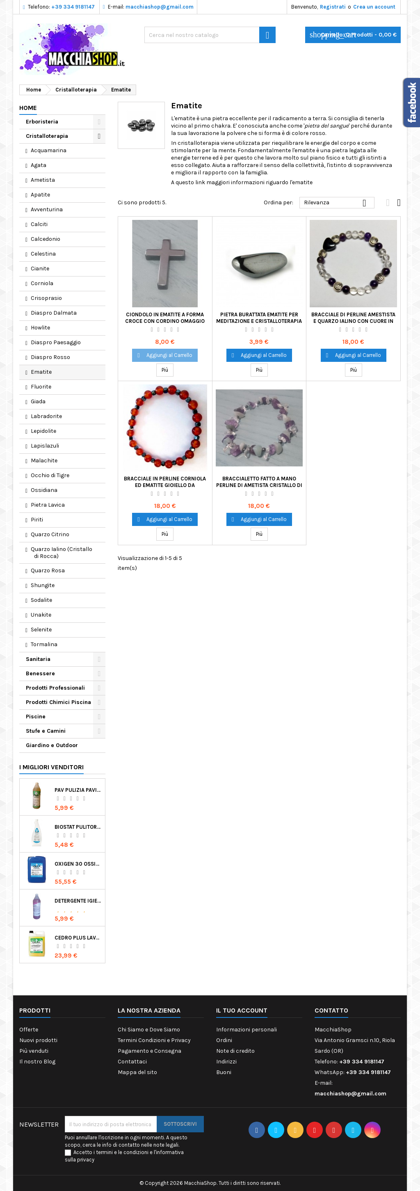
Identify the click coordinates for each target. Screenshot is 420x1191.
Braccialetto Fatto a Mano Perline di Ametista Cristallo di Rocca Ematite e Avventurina (259, 485)
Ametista (43, 179)
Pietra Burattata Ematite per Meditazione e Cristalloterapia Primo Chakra (259, 321)
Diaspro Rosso (50, 357)
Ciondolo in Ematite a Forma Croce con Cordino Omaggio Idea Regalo (165, 321)
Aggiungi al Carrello (164, 355)
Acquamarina (48, 150)
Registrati (333, 7)
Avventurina (47, 209)
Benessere (40, 673)
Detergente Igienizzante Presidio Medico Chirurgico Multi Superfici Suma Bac (78, 901)
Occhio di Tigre (50, 475)
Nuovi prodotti (38, 1040)
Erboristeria (42, 121)
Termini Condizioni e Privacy (154, 1040)
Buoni (223, 1072)
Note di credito (235, 1050)
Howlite (40, 327)
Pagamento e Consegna (149, 1050)
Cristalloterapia (47, 136)
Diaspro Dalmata (54, 312)
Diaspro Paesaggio (56, 342)
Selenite (41, 629)
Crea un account (374, 7)
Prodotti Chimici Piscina (58, 702)
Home (28, 108)
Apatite (40, 194)
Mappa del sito (137, 1072)
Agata (38, 165)
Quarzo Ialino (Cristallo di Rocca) (61, 553)
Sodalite (41, 600)
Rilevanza (337, 203)
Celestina (43, 253)
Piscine (36, 716)
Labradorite (46, 416)
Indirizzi (226, 1061)
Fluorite (41, 386)
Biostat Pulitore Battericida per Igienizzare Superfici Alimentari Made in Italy (78, 827)
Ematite (41, 371)
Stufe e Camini (46, 730)
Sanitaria (38, 659)
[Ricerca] (210, 35)
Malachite (44, 460)
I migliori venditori (51, 767)
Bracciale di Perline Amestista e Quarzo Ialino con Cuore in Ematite (353, 321)
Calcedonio (45, 238)
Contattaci (132, 1061)
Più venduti (33, 1050)
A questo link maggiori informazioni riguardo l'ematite (242, 182)
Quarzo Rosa (48, 570)
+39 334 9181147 (73, 7)
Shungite (43, 585)
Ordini (224, 1040)
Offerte (28, 1029)
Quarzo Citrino (50, 534)
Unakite (41, 614)
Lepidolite (43, 430)
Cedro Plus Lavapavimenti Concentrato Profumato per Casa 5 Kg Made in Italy (78, 938)
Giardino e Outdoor (52, 745)
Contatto (331, 1010)
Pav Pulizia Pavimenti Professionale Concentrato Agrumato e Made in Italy (78, 790)
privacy (85, 1160)
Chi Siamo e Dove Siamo (149, 1029)
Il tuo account (241, 1010)
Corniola (42, 283)
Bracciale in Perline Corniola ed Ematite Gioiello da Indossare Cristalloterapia (165, 485)
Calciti (39, 224)
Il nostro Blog (37, 1061)
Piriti (37, 519)
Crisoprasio (46, 298)
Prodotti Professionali (55, 687)
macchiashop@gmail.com (160, 7)
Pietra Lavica (48, 504)
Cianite (40, 268)
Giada (38, 401)
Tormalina (44, 644)
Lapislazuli (45, 445)
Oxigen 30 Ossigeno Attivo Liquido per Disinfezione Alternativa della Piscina (78, 864)
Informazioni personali (246, 1029)
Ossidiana (44, 490)
